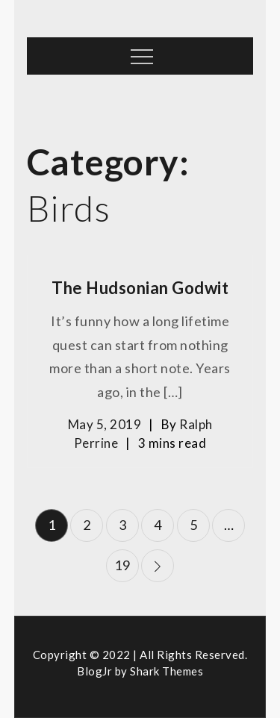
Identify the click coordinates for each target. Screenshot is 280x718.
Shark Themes (166, 671)
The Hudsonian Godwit (140, 288)
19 (122, 565)
